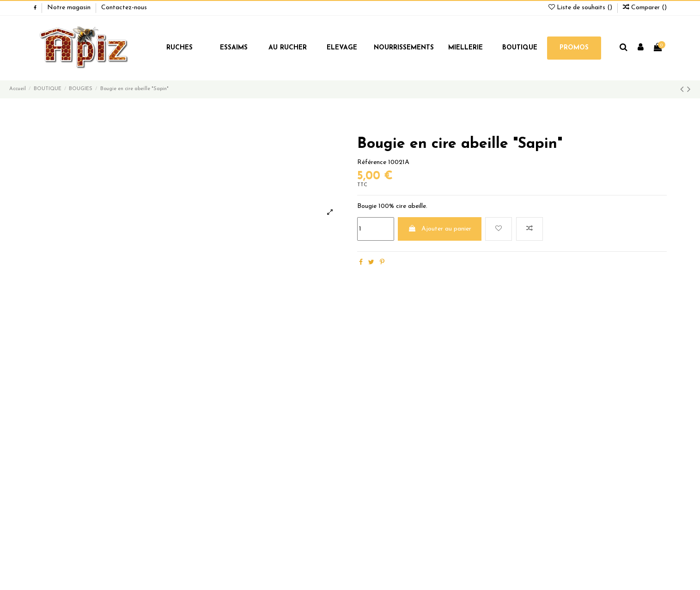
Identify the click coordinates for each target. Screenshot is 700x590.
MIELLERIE (465, 47)
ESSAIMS (234, 47)
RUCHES (179, 47)
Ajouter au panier (439, 228)
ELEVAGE (342, 47)
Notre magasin (69, 7)
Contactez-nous (124, 7)
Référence (371, 162)
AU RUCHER (287, 47)
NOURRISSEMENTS (404, 47)
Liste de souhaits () (581, 7)
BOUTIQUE (519, 47)
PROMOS (574, 47)
